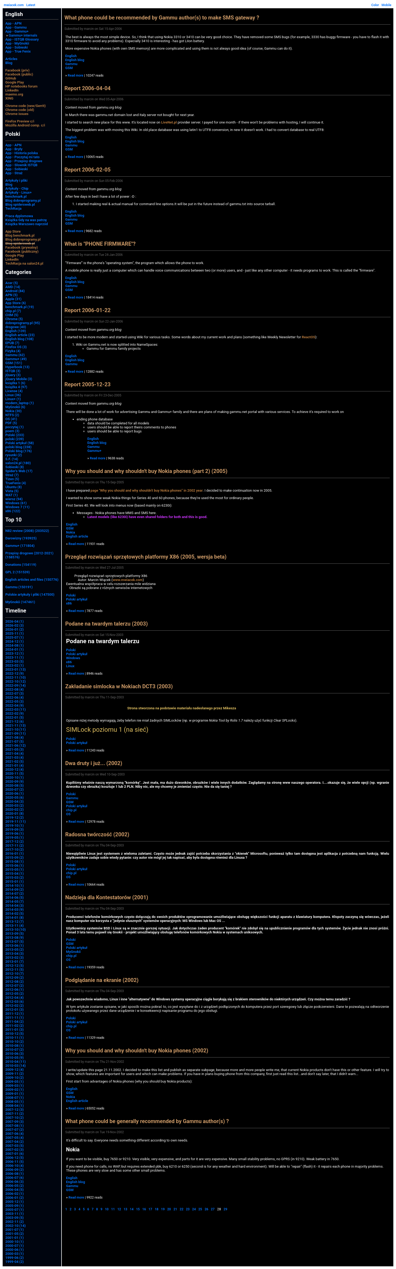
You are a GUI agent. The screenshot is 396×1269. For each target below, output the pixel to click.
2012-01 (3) (14, 1010)
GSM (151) (13, 363)
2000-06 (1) (14, 1250)
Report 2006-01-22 (87, 310)
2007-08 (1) (14, 1126)
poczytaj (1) (14, 427)
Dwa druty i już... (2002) (93, 763)
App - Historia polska (21, 153)
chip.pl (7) (13, 311)
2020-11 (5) (14, 773)
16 (144, 1209)
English (71, 56)
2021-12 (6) (14, 721)
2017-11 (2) (14, 846)
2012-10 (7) (14, 974)
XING (9, 98)
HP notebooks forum (21, 86)
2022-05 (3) (14, 701)
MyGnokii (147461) (20, 602)
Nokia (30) (13, 411)
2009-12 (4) (14, 1070)
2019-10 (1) (14, 826)
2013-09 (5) (14, 934)
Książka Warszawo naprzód (26, 224)
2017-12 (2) (14, 842)
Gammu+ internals (23, 35)
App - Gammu (16, 27)
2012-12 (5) (14, 966)
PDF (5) (11, 423)
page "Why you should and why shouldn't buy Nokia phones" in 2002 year (147, 490)
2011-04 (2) (14, 1022)
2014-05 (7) (14, 902)
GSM (69, 68)
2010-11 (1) (14, 1038)
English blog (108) (19, 339)
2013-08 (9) (14, 938)
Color (375, 5)
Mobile (386, 5)
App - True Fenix (18, 51)
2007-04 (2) (14, 1142)
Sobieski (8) (14, 467)
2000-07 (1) (14, 1246)
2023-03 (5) (14, 661)
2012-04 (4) (14, 998)
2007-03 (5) (14, 1146)
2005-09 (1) (14, 1206)
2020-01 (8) (14, 813)
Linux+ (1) (13, 399)
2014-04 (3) (14, 906)
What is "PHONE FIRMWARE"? (100, 244)
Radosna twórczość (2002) (97, 834)
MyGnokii (73, 952)
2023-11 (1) (14, 657)
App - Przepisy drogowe (23, 161)
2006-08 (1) (14, 1174)
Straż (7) (12, 475)
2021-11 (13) (15, 725)
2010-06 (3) (14, 1054)
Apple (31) (13, 299)
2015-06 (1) (14, 866)
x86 (69, 603)
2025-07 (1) (14, 637)
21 (175, 1209)
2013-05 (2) (14, 950)
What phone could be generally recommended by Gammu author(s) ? (147, 1121)
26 (206, 1209)
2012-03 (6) (14, 1002)
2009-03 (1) (14, 1086)
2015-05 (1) (14, 870)
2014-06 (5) (14, 898)
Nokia (70, 532)
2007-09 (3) (14, 1122)
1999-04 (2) (14, 1262)
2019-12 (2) (14, 817)
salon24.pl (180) (18, 463)
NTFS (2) (12, 415)
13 (125, 1209)
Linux (70, 666)
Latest (30, 5)
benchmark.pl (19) (19, 307)
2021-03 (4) (14, 757)
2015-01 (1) (14, 882)
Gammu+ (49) (16, 359)
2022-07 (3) (14, 693)
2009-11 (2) (14, 1074)
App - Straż (14, 173)
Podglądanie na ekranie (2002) (101, 980)
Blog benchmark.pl (19, 235)
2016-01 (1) (14, 854)
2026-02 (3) (14, 625)
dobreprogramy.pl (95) (22, 323)
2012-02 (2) (14, 1006)
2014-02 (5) (14, 914)
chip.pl (71, 810)
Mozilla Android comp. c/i (25, 125)
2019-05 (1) (14, 838)
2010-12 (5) (14, 1034)
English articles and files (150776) (31, 580)
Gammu (71, 64)
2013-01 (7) (14, 962)
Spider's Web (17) (18, 471)
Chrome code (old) (19, 110)
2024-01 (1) (14, 649)
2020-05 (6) (14, 797)
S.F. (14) (11, 459)
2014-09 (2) (14, 890)
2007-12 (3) (14, 1110)
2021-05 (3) (14, 749)
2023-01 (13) (15, 669)
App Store (13, 231)
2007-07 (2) (14, 1130)
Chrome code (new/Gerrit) (25, 106)
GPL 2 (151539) (17, 572)
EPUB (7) (12, 343)
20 (169, 1209)
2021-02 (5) (14, 761)
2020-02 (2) (14, 809)
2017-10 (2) (14, 850)
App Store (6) (15, 303)
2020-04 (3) (14, 801)
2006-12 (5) (14, 1158)
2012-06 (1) (14, 990)
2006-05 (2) (14, 1186)
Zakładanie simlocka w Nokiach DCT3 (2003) (119, 686)
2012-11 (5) (14, 970)
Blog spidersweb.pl (20, 204)
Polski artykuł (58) (19, 443)
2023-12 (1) (14, 653)
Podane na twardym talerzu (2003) (106, 623)
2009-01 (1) (14, 1094)
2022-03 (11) (15, 709)
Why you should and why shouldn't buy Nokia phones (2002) (136, 1050)
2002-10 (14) (15, 1226)
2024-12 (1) (14, 641)
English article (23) (20, 335)
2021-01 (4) (14, 765)
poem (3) (12, 431)
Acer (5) (11, 283)
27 (213, 1209)
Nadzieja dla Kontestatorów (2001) (106, 897)
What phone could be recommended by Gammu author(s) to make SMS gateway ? (161, 17)
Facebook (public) (19, 74)
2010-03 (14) (15, 1066)
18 (156, 1209)
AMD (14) (12, 287)
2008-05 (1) (14, 1102)
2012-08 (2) (14, 982)
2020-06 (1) (14, 793)
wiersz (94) (14, 499)
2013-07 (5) (14, 942)
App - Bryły (13, 149)
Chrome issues (16, 114)
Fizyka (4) (13, 351)
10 (107, 1209)
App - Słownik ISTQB (21, 165)
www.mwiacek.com (128, 580)
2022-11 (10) (15, 677)
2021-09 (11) (15, 733)
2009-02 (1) (14, 1090)
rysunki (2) (13, 455)
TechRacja (13, 208)
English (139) (15, 331)
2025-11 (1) (14, 633)
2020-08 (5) (14, 785)
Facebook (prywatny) (21, 247)
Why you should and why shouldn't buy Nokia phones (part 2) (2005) (146, 471)
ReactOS (308, 337)
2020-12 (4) (14, 769)
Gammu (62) (15, 355)
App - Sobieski (16, 47)
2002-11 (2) (14, 1222)
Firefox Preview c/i (19, 121)
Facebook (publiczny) (22, 251)
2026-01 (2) (14, 629)
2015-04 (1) (14, 874)
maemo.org (14, 94)
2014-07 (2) (14, 894)
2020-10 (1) (14, 777)
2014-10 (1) (14, 886)
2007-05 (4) (14, 1138)
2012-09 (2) (14, 978)
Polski (71, 595)
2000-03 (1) (14, 1254)
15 (138, 1209)
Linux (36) (13, 395)
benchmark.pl (16, 196)
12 (119, 1209)
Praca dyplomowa (19, 216)
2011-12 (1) (14, 1014)
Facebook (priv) (17, 70)
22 (181, 1209)
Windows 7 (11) (17, 507)
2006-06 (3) (14, 1182)
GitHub (10, 78)
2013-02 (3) (14, 958)
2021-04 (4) (14, 753)
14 (132, 1209)
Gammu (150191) (19, 587)
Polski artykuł (76, 599)
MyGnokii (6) (15, 407)
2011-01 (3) (14, 1030)
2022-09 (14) (15, 685)
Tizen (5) (12, 479)
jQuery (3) (13, 375)
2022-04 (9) (14, 705)
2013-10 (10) (15, 930)
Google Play (14, 82)
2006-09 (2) (14, 1170)
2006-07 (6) (14, 1178)
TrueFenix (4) (15, 483)
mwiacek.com (14, 5)
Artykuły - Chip (16, 188)
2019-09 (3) (14, 830)
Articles (11, 59)
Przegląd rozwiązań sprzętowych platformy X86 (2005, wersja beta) (146, 557)
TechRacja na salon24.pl (24, 263)
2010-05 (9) (14, 1058)
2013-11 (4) (14, 926)
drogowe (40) (15, 327)
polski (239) (14, 439)
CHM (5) (11, 315)
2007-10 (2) (14, 1118)
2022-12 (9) (14, 673)
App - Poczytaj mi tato (22, 157)
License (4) (14, 391)
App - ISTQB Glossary (22, 39)
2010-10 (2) (14, 1042)
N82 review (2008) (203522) (27, 531)
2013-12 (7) (14, 922)
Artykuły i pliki (16, 180)
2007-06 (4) (14, 1134)
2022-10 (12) (15, 681)
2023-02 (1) (14, 665)
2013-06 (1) (14, 946)
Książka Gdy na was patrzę (26, 220)
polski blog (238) (18, 447)
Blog (8, 63)
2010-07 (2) (14, 1050)
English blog (74, 60)
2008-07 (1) (14, 1098)
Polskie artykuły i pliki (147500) (29, 594)
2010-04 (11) (15, 1062)
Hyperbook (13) (17, 367)
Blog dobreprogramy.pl (22, 200)
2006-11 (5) (14, 1162)
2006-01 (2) (14, 1198)
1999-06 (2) (14, 1258)
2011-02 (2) (14, 1026)
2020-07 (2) (14, 789)
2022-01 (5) (14, 717)
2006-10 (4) (14, 1166)
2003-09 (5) (14, 1218)
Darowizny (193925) (20, 538)
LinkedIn (12, 90)
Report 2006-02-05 (87, 169)
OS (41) (11, 419)
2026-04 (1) (14, 621)
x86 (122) (12, 511)
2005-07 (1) (14, 1210)
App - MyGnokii (17, 43)
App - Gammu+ (16, 31)
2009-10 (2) (14, 1078)
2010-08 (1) (14, 1046)
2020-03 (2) (14, 805)
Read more (75, 75)
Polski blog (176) (18, 451)
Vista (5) (12, 491)
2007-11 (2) (14, 1114)
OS (68, 814)
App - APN (13, 23)
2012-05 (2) (14, 994)
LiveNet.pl (169, 122)
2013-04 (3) (14, 954)
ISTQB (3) (12, 371)
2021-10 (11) (15, 729)
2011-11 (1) (14, 1018)
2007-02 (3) (14, 1150)
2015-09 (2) (14, 858)
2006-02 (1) (14, 1194)
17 (150, 1209)
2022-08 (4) (14, 689)
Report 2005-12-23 (87, 384)
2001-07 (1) (14, 1230)
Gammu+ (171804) (20, 546)
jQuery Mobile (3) (18, 379)
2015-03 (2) (14, 878)
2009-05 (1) (14, 1082)
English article (77, 536)
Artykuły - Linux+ (18, 192)
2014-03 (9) (14, 910)
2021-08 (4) (14, 737)
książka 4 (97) (16, 387)
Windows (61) (16, 503)
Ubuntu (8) (13, 487)
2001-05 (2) (14, 1234)
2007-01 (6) (14, 1154)
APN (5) (11, 295)
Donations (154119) (20, 565)
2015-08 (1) (14, 862)
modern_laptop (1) (19, 403)
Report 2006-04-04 (87, 88)
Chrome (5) (14, 319)
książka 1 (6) (15, 383)
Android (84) (15, 291)
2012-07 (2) (14, 986)
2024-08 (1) (14, 645)
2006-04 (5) (14, 1190)
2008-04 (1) (14, 1106)
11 (113, 1209)
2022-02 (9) (14, 713)
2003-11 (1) (14, 1214)
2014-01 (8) (14, 918)
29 (225, 1209)
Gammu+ (94, 451)
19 (163, 1209)
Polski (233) (14, 435)
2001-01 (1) (14, 1238)
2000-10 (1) (14, 1242)
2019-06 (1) (14, 834)
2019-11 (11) (15, 822)
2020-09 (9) (14, 781)
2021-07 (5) (14, 741)
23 (188, 1209)
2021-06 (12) (15, 745)
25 (200, 1209)
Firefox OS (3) (16, 347)
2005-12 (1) (14, 1202)
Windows (73, 658)
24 (194, 1209)
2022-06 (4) (14, 697)
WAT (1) (11, 495)
